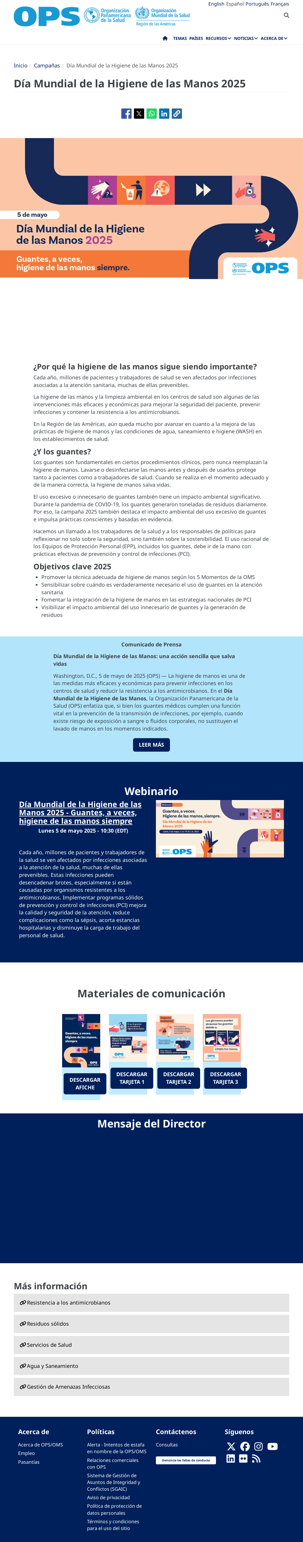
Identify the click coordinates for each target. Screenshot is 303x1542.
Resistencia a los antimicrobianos (68, 1302)
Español (235, 4)
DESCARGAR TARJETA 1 (131, 1078)
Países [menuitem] (196, 38)
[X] (231, 1448)
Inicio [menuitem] (165, 39)
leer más (151, 744)
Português (257, 4)
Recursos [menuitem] (216, 38)
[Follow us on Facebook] (245, 1448)
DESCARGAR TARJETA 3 (225, 1078)
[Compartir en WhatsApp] (152, 113)
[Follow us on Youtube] (272, 1448)
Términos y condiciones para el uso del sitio (113, 1524)
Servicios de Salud (49, 1344)
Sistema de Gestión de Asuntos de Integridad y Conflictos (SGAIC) (113, 1482)
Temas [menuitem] (180, 38)
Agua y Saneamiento (52, 1365)
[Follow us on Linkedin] (231, 1460)
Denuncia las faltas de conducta (186, 1460)
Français (280, 4)
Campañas (47, 65)
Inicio (21, 65)
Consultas (167, 1444)
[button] (177, 113)
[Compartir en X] (139, 113)
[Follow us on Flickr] (243, 1460)
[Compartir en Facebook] (126, 113)
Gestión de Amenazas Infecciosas (68, 1386)
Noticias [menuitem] (244, 38)
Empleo (26, 1453)
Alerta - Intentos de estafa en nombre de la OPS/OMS (117, 1448)
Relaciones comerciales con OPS (113, 1463)
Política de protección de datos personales (114, 1509)
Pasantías (29, 1462)
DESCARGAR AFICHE (85, 1083)
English (216, 4)
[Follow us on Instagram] (258, 1448)
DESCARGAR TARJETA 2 (178, 1078)
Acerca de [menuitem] (272, 38)
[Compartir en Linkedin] (164, 113)
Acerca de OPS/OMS (40, 1444)
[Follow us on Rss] (256, 1460)
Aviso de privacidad (108, 1497)
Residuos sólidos (48, 1323)
